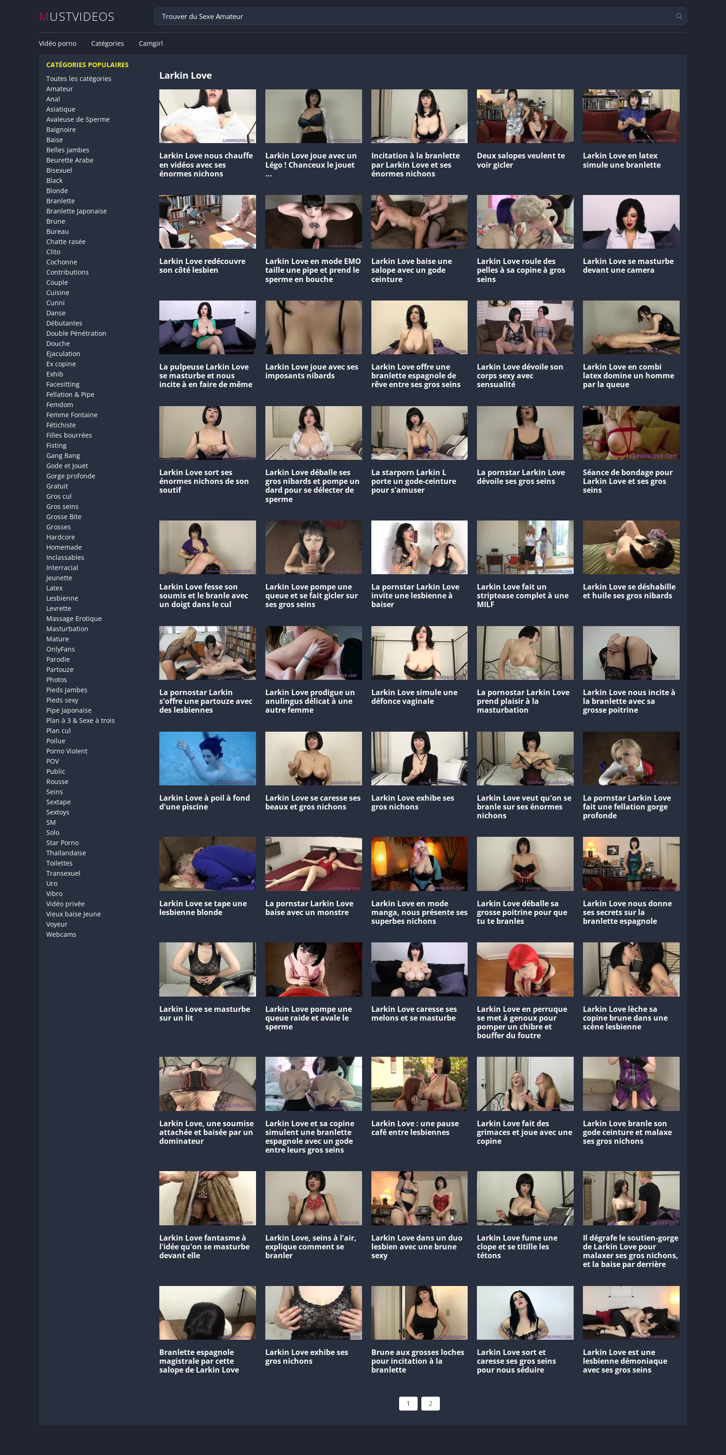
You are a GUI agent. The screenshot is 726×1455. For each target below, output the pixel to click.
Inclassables (65, 557)
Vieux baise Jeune (73, 913)
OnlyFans (60, 649)
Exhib (54, 374)
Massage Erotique (74, 618)
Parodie (58, 659)
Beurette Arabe (70, 160)
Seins (54, 791)
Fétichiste (61, 424)
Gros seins (62, 506)
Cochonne (61, 261)
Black (54, 180)
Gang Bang (63, 455)
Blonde (57, 190)
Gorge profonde (70, 475)
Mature (57, 638)
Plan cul (58, 730)
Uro (51, 883)
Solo (52, 832)
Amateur (59, 88)
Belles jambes (67, 149)
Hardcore (60, 537)
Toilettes (59, 863)
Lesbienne (62, 598)
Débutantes (64, 323)
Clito (53, 251)
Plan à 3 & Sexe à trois (80, 720)
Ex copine (61, 363)
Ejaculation (63, 353)
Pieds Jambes (67, 689)
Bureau (57, 231)
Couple (57, 282)
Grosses (58, 526)
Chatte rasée (66, 241)
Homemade (64, 547)
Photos (56, 679)
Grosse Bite (63, 516)
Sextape (58, 801)
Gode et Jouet (67, 465)
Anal (53, 98)
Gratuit (57, 486)
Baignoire (61, 129)
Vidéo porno (57, 43)
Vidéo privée (65, 903)
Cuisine (57, 292)
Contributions (67, 272)
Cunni (55, 302)
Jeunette (59, 577)
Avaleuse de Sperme (78, 119)
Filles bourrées (69, 435)
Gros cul (59, 496)
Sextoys (57, 812)
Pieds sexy (62, 700)
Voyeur (57, 924)
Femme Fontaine (72, 414)
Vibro (54, 893)
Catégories (107, 43)
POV (52, 761)
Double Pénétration (76, 333)
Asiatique (60, 109)
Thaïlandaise (66, 852)
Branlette (60, 200)
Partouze (60, 669)
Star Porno (62, 842)
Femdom (59, 404)
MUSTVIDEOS (77, 16)
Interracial (62, 567)
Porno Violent (67, 750)
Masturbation (67, 628)
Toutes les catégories (79, 78)
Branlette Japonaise (76, 211)
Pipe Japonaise (69, 710)
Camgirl (151, 43)
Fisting (56, 445)
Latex (54, 587)
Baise (54, 139)
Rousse (57, 781)
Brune (55, 221)
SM (51, 822)
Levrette (58, 608)
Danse (56, 312)
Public (55, 771)
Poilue (55, 740)
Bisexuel (59, 170)
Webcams (61, 934)
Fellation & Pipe (70, 394)
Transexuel (63, 873)
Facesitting (63, 384)
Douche (58, 343)
